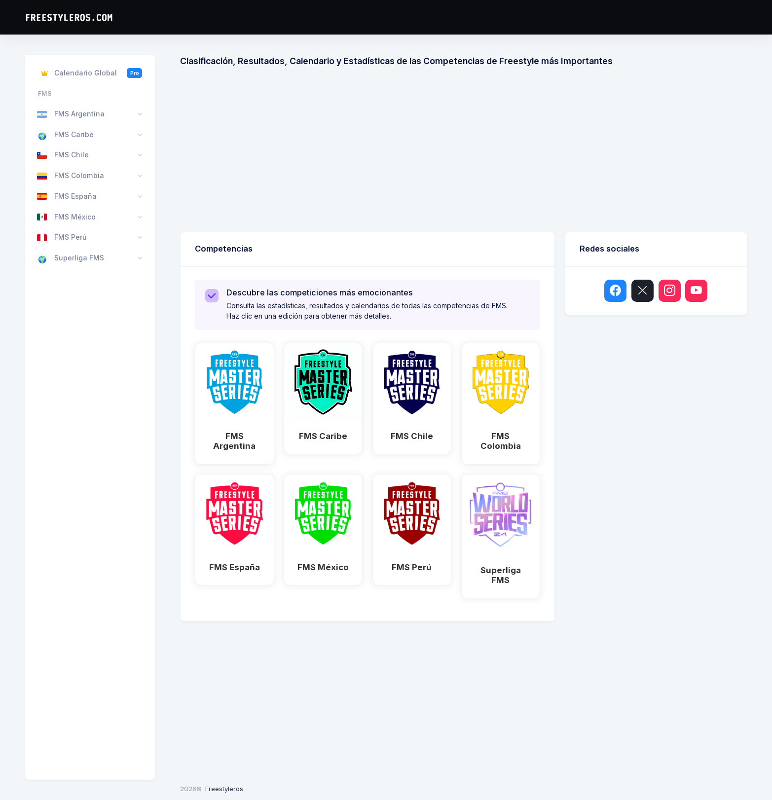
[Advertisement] (476, 153)
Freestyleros (224, 789)
